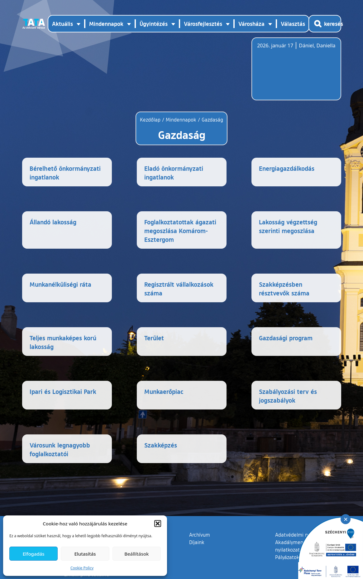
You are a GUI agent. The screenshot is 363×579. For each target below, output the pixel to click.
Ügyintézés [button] (154, 23)
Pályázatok (287, 557)
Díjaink (196, 542)
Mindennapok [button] (106, 23)
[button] (158, 523)
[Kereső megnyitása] (324, 23)
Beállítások (136, 554)
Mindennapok (181, 120)
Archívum (199, 534)
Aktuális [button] (62, 23)
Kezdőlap (151, 120)
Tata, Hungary (292, 72)
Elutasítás (85, 554)
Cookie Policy (81, 568)
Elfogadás (34, 554)
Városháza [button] (251, 23)
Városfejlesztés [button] (203, 23)
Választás (293, 23)
